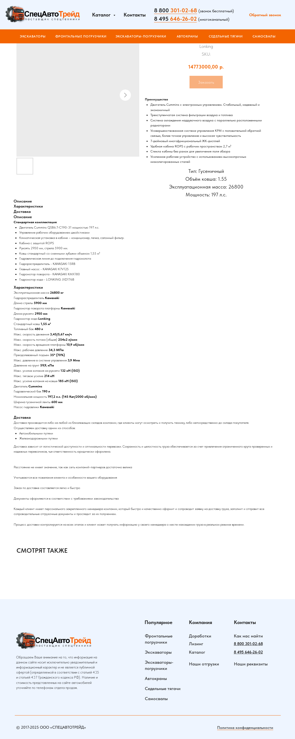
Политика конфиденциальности (245, 727)
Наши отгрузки (204, 664)
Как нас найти (248, 636)
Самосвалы (156, 698)
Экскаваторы (158, 652)
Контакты (135, 15)
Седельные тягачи (163, 688)
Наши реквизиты (251, 664)
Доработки (200, 636)
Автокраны (156, 678)
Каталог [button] (102, 15)
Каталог (197, 652)
